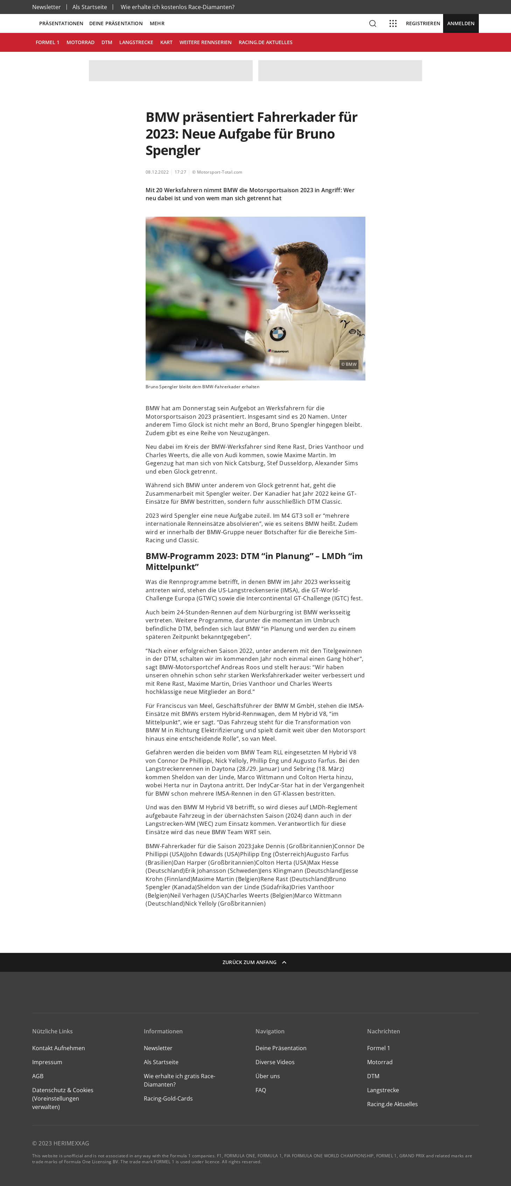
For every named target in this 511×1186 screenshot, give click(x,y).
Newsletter (46, 7)
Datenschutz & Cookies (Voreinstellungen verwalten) (62, 1098)
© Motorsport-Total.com (217, 172)
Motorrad (380, 1062)
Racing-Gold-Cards (168, 1098)
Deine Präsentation (116, 23)
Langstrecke (383, 1090)
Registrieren (423, 23)
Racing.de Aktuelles (392, 1104)
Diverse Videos (275, 1062)
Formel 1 (378, 1048)
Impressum (47, 1062)
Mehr (157, 23)
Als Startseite (89, 7)
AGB (37, 1076)
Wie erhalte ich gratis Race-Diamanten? (179, 1080)
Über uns (267, 1076)
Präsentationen (61, 23)
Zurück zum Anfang (255, 962)
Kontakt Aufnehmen (58, 1048)
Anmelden (461, 23)
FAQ (260, 1090)
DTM (373, 1076)
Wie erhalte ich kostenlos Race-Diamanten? (177, 7)
